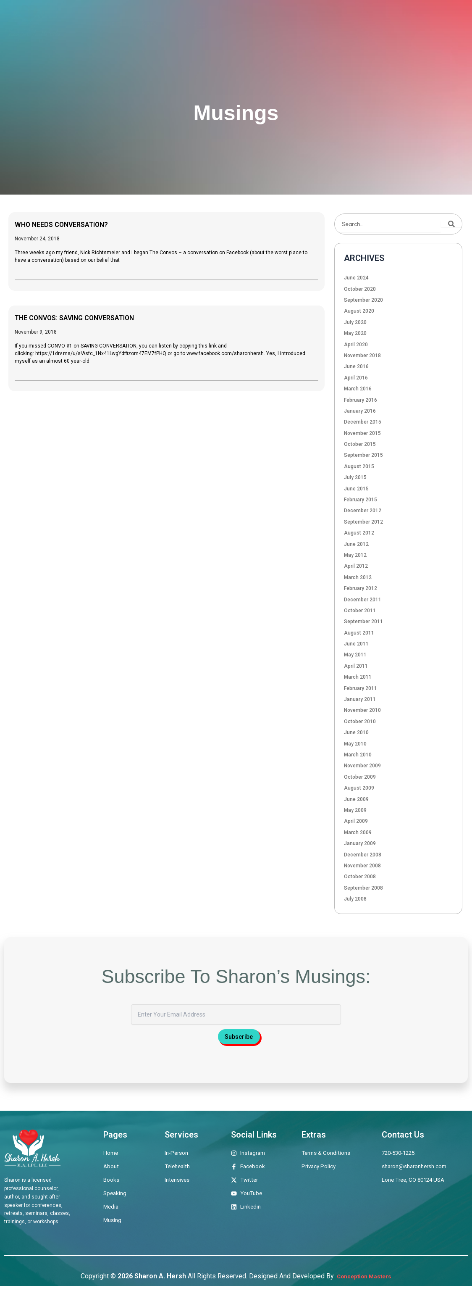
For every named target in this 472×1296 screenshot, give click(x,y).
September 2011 (363, 621)
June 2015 (356, 489)
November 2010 (362, 710)
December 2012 (362, 511)
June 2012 (356, 544)
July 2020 (355, 322)
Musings (399, 23)
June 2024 (356, 278)
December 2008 (362, 855)
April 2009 (356, 821)
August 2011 (359, 633)
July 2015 (355, 477)
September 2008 (363, 888)
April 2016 (356, 378)
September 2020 (363, 300)
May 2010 (355, 744)
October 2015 (360, 444)
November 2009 (362, 766)
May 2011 (355, 655)
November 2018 (362, 355)
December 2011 (362, 600)
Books (278, 23)
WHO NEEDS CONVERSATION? (73, 224)
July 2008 (355, 899)
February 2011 (360, 688)
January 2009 (360, 843)
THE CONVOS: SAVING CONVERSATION (90, 317)
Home (116, 23)
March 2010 (358, 755)
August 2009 (359, 788)
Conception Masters (363, 1286)
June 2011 (356, 644)
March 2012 (358, 577)
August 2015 (359, 466)
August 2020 (359, 311)
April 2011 (356, 666)
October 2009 (360, 777)
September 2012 (363, 522)
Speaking (319, 23)
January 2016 (360, 411)
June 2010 (356, 732)
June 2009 (356, 799)
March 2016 (358, 389)
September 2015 (363, 455)
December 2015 (362, 422)
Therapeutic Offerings (215, 23)
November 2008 (362, 866)
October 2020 (360, 289)
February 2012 (360, 588)
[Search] (451, 224)
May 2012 (355, 555)
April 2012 (356, 566)
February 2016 (360, 400)
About (151, 23)
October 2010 (360, 721)
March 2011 (358, 677)
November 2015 (362, 433)
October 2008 (360, 877)
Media (359, 23)
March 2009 (358, 832)
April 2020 (356, 345)
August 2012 (359, 533)
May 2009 (355, 810)
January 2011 (360, 699)
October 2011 (360, 611)
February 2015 (360, 500)
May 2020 (355, 333)
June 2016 (356, 366)
